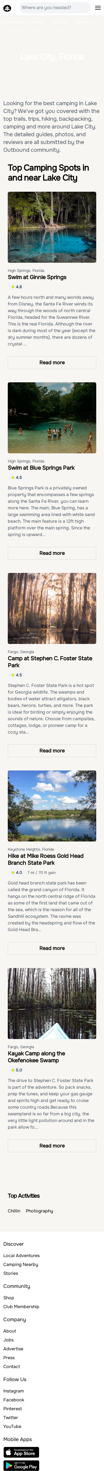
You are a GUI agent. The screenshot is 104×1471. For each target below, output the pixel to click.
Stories (10, 1273)
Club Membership (21, 1307)
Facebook (13, 1400)
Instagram (13, 1391)
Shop (8, 1298)
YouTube (12, 1426)
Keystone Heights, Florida (31, 849)
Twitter (10, 1418)
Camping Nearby (20, 1264)
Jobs (8, 1340)
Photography (39, 1211)
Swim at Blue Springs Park (41, 467)
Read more (52, 363)
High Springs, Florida (26, 270)
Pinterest (12, 1409)
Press (9, 1358)
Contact (11, 1366)
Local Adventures (21, 1255)
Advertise (13, 1349)
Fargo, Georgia (21, 651)
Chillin (14, 1211)
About (9, 1331)
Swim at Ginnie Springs (37, 277)
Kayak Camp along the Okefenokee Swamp (36, 1057)
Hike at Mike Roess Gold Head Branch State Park (45, 859)
